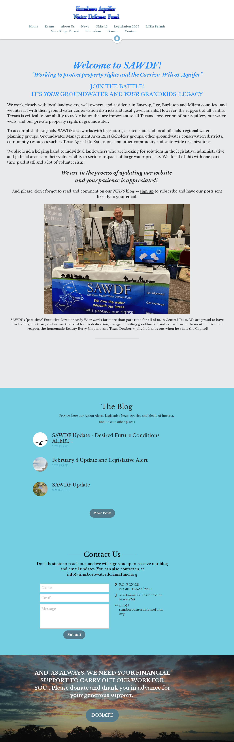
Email (61, 593)
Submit (89, 629)
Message (63, 604)
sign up (147, 191)
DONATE (117, 702)
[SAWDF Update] (40, 489)
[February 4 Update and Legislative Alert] (40, 464)
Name (61, 582)
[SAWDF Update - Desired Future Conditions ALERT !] (40, 439)
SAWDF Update (71, 485)
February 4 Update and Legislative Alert (100, 460)
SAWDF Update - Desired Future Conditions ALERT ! (116, 435)
